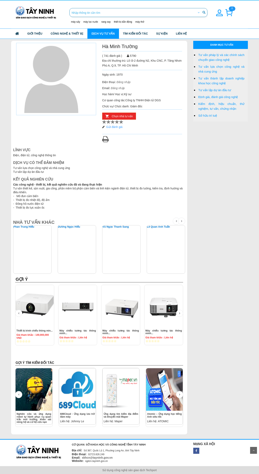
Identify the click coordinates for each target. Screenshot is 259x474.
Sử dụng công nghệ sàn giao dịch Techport (129, 470)
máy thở (139, 21)
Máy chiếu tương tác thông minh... (77, 332)
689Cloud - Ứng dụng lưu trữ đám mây (77, 415)
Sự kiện (162, 33)
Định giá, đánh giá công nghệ (218, 97)
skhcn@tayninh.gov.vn (97, 457)
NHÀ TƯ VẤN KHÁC (34, 222)
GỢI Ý (22, 279)
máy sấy (75, 21)
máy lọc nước (90, 21)
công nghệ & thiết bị (67, 33)
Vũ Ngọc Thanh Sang (115, 226)
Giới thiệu (34, 33)
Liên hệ (181, 33)
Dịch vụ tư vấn (103, 33)
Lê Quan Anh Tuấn (158, 226)
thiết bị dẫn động (123, 21)
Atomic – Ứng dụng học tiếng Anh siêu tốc (164, 415)
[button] (219, 10)
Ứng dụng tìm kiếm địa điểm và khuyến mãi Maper (121, 415)
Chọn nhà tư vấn (122, 116)
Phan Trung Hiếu (23, 226)
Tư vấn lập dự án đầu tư (214, 90)
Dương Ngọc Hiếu (69, 226)
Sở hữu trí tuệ (207, 115)
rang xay (106, 21)
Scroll (253, 450)
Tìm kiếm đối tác (135, 33)
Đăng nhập (124, 82)
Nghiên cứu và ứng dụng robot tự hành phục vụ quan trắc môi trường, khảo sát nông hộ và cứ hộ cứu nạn (34, 418)
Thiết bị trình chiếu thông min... (34, 330)
